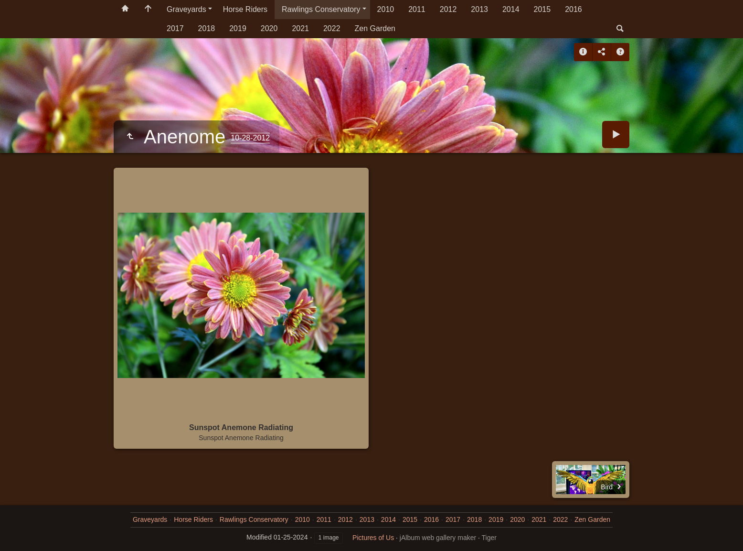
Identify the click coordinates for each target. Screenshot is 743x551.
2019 (237, 28)
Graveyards (186, 9)
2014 (511, 9)
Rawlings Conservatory (321, 9)
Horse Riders (245, 9)
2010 (385, 9)
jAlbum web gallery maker (438, 537)
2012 (448, 9)
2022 (331, 28)
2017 (175, 28)
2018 (206, 28)
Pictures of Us (373, 537)
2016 (573, 9)
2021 (300, 28)
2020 (269, 28)
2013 (479, 9)
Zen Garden (375, 28)
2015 (542, 9)
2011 (416, 9)
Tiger (489, 537)
